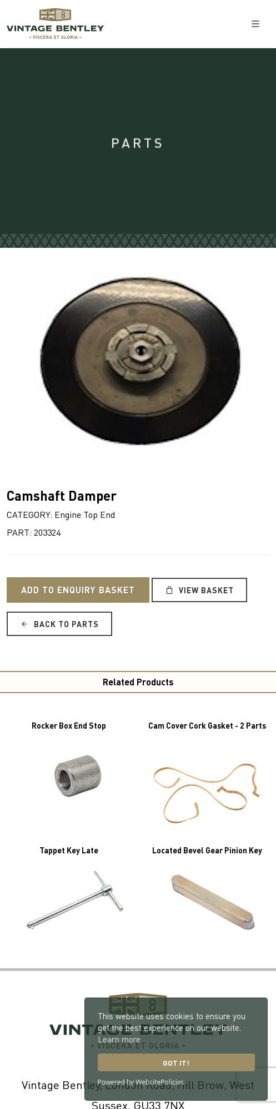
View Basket (199, 590)
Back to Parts (59, 623)
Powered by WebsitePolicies (141, 1082)
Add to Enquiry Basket (78, 590)
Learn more (119, 1039)
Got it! (176, 1062)
